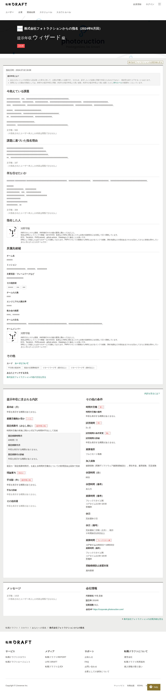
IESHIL (140, 686)
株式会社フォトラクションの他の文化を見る (26, 377)
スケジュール (46, 12)
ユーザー (10, 12)
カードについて (21, 363)
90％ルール (117, 83)
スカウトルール (64, 12)
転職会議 (130, 686)
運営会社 (128, 657)
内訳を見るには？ (152, 393)
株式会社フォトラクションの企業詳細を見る (145, 62)
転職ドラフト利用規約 (134, 662)
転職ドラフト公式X (54, 666)
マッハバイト (119, 686)
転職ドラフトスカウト (16, 657)
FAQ (87, 662)
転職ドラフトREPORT (55, 657)
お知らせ (89, 657)
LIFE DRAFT (51, 662)
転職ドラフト (12, 628)
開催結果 (31, 12)
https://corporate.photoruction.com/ (108, 609)
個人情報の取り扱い (133, 666)
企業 (20, 12)
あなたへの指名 (39, 628)
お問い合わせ (91, 666)
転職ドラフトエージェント (18, 662)
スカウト (25, 628)
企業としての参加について (97, 671)
